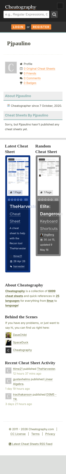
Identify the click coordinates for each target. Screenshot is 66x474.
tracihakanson (22, 394)
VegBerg (49, 234)
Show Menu (60, 6)
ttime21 (17, 256)
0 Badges (30, 83)
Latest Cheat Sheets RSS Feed (30, 444)
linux (50, 300)
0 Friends (30, 73)
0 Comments (32, 78)
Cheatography (15, 291)
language (11, 305)
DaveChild (20, 335)
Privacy (50, 434)
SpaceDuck (20, 342)
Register (41, 27)
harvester (19, 266)
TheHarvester (46, 369)
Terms (35, 434)
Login (18, 27)
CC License (18, 434)
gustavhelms (21, 379)
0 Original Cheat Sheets (39, 68)
